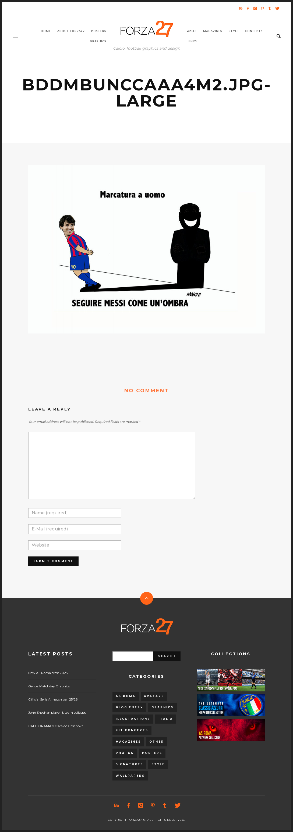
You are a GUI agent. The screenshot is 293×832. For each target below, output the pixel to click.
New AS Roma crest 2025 (48, 673)
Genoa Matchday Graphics (49, 686)
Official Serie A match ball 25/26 (52, 699)
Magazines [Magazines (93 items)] (128, 741)
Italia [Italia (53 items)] (165, 719)
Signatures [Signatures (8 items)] (129, 764)
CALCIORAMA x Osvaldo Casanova (55, 726)
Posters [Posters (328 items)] (152, 753)
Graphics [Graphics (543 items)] (162, 707)
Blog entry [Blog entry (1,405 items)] (129, 707)
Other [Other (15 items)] (156, 741)
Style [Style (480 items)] (158, 764)
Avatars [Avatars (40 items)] (154, 696)
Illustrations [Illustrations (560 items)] (133, 719)
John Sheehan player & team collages (57, 712)
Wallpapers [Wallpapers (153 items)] (130, 776)
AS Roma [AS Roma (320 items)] (126, 696)
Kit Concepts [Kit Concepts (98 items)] (132, 730)
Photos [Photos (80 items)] (125, 753)
